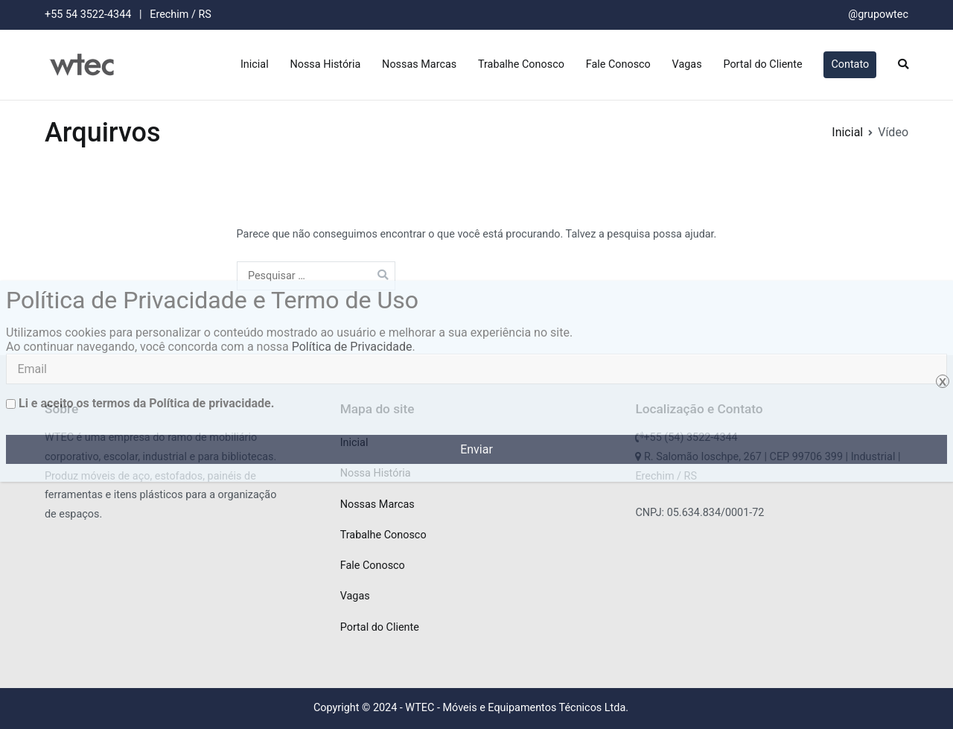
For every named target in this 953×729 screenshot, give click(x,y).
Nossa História (325, 64)
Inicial (254, 64)
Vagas (687, 64)
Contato (850, 64)
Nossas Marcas (419, 64)
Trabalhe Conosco (521, 64)
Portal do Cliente (762, 64)
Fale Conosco (618, 64)
